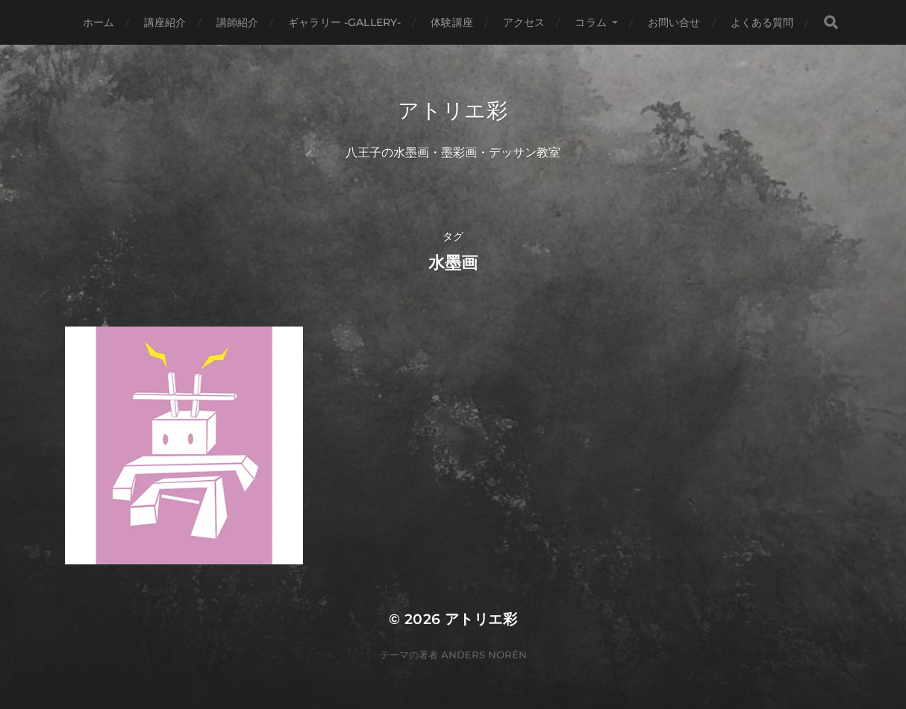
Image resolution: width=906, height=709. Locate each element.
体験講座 (452, 22)
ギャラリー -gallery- (344, 22)
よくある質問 (762, 22)
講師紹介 (237, 22)
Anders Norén (484, 655)
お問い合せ (674, 22)
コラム (590, 22)
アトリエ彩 (453, 110)
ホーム (98, 22)
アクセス (524, 22)
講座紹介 (165, 22)
